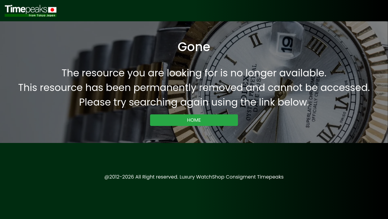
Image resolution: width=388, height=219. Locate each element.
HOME (194, 119)
